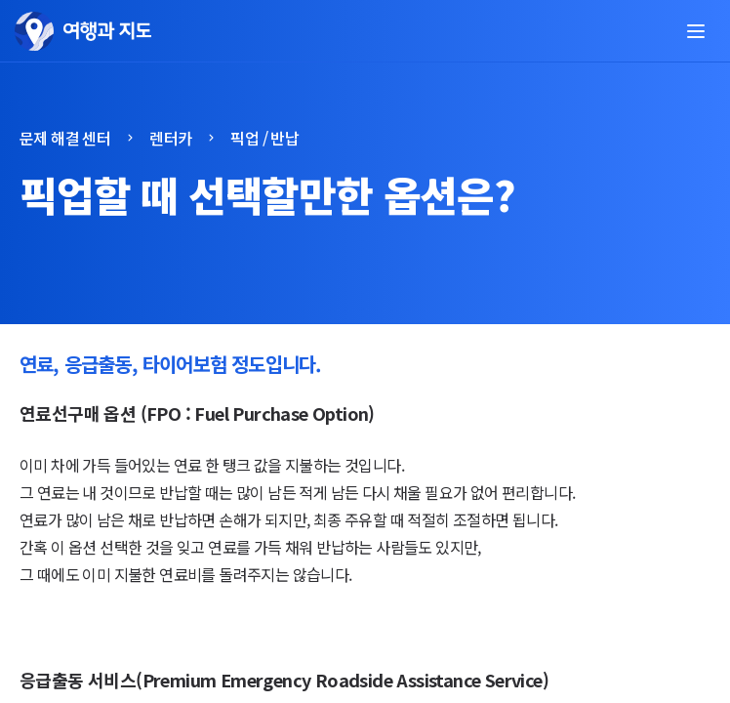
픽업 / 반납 (264, 137)
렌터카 (170, 137)
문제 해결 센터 (65, 137)
